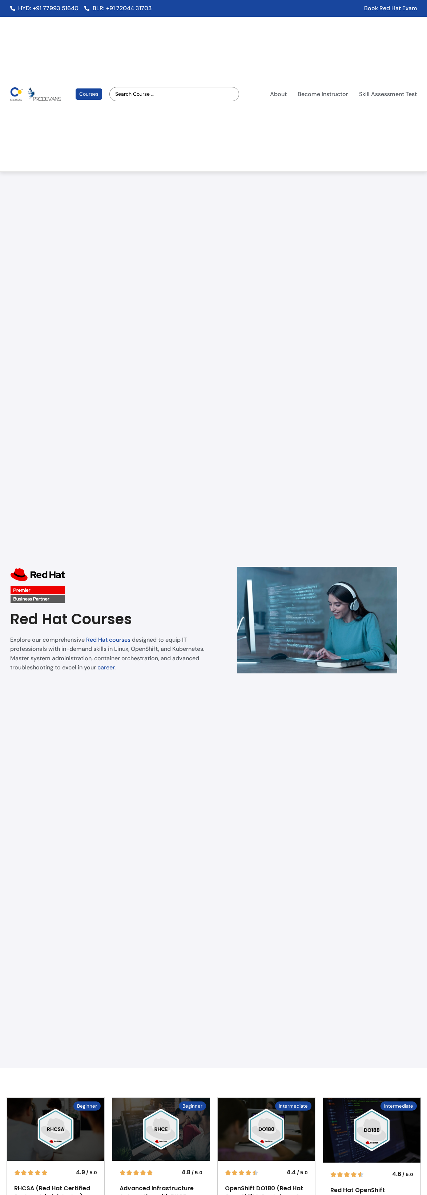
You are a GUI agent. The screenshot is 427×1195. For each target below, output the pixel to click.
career (105, 667)
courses (119, 640)
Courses (88, 94)
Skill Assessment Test (388, 94)
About (278, 94)
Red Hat (97, 640)
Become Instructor (323, 94)
